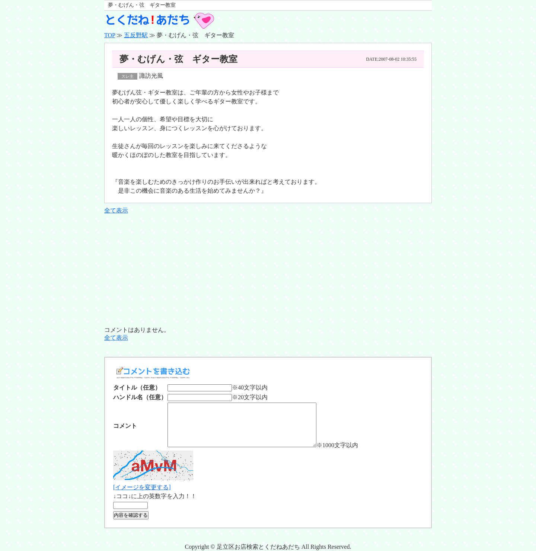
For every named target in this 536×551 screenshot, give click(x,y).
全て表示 (116, 210)
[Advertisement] (268, 270)
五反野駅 (136, 35)
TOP (109, 35)
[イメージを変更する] (142, 487)
